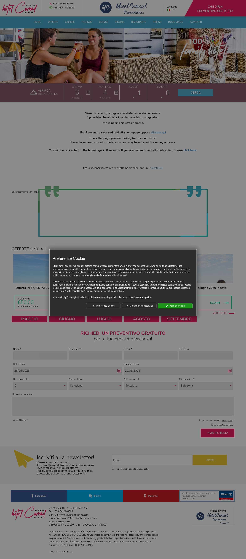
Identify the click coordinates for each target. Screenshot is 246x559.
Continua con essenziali (139, 306)
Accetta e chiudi (175, 306)
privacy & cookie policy (140, 297)
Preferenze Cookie (103, 306)
